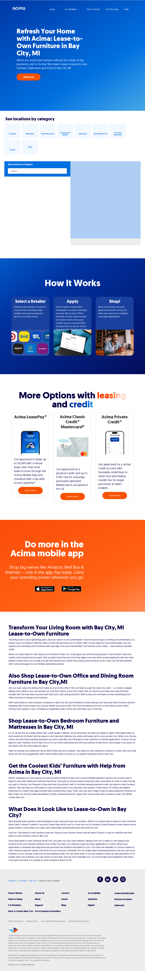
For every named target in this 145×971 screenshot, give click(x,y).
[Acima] (13, 930)
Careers (65, 893)
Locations (12, 880)
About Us (39, 893)
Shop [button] (52, 9)
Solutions (92, 899)
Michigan (23, 880)
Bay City (33, 880)
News (37, 899)
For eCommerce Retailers (48, 911)
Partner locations (123, 899)
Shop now (28, 77)
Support (39, 905)
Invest (64, 899)
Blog (63, 905)
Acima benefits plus (124, 893)
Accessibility (94, 893)
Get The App (112, 9)
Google (73, 589)
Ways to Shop (15, 899)
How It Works (15, 893)
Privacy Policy (32, 921)
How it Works (93, 9)
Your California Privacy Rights (53, 921)
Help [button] (126, 9)
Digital (91, 905)
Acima (19, 9)
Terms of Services (15, 921)
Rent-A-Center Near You (20, 911)
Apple (46, 589)
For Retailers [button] (71, 9)
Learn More (30, 490)
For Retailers (14, 905)
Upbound (119, 905)
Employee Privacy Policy (78, 921)
